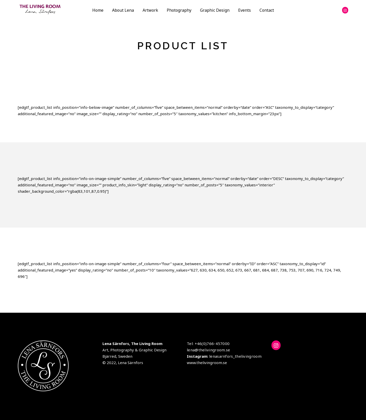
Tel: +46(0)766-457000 (208, 343)
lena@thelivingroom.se (208, 349)
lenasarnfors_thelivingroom (235, 356)
